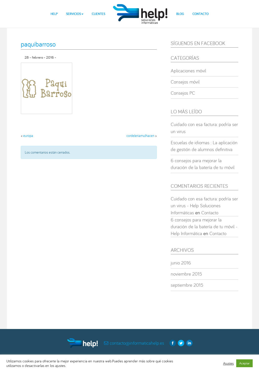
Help (54, 14)
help (140, 10)
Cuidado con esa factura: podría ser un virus (204, 127)
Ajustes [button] (228, 363)
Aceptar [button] (244, 363)
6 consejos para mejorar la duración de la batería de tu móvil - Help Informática (204, 226)
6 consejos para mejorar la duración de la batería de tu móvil (202, 163)
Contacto (200, 14)
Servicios (74, 14)
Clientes (98, 14)
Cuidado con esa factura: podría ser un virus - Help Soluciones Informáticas (204, 205)
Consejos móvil (185, 82)
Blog (180, 14)
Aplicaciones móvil (188, 71)
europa (28, 135)
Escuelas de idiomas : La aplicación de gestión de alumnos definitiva (204, 145)
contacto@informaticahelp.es (137, 343)
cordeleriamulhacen (140, 135)
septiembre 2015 (187, 285)
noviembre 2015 (186, 274)
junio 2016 (181, 263)
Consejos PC (183, 93)
